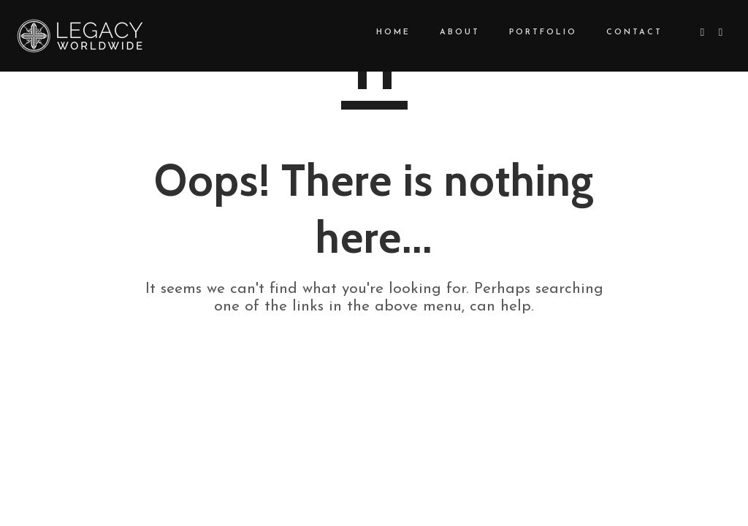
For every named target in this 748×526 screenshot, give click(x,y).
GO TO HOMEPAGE (374, 358)
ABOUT (447, 32)
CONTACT (621, 32)
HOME (380, 32)
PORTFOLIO (530, 32)
